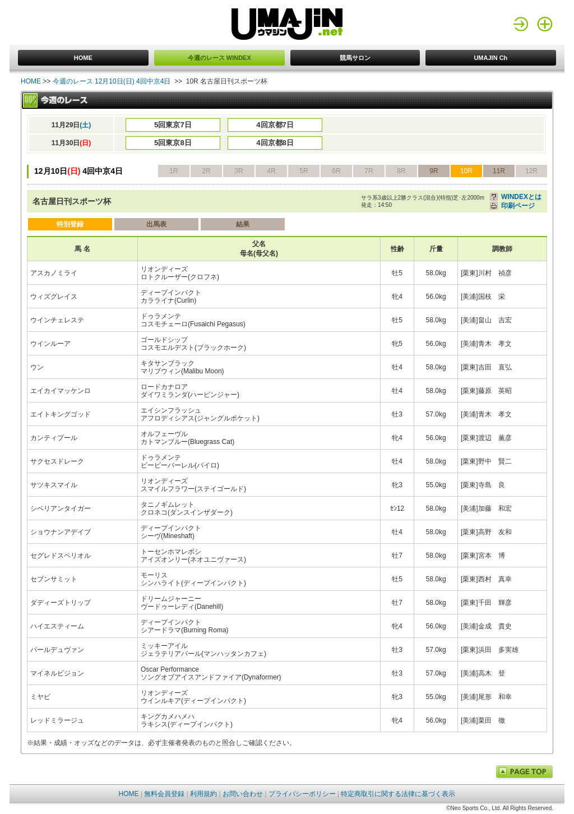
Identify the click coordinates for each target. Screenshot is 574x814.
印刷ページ (518, 206)
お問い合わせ (243, 794)
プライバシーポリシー (302, 794)
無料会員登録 (164, 794)
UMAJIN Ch (490, 57)
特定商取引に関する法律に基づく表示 (398, 794)
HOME (83, 57)
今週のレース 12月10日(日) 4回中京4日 (112, 81)
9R (433, 171)
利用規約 (203, 794)
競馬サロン (355, 57)
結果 (242, 224)
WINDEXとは (521, 197)
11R (499, 171)
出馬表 (156, 224)
